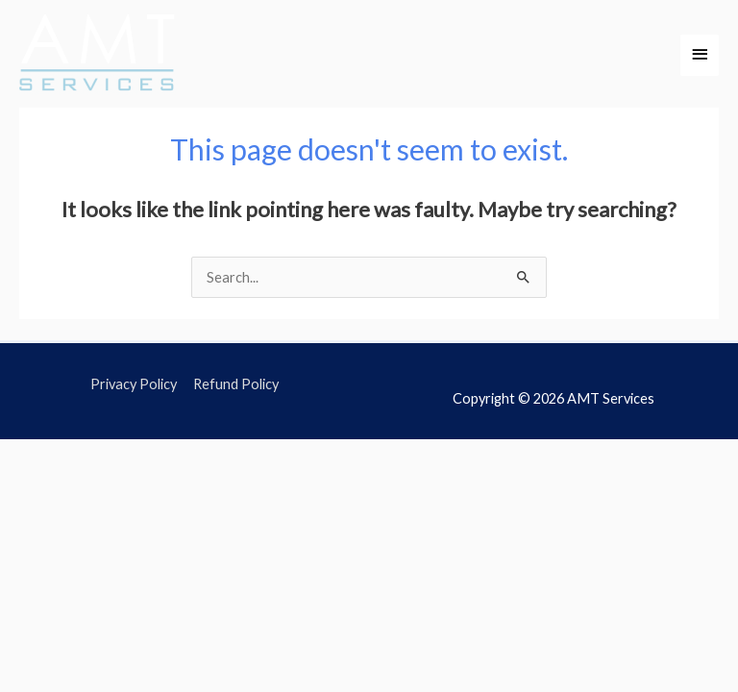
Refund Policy (236, 384)
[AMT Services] (98, 54)
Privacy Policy (133, 384)
